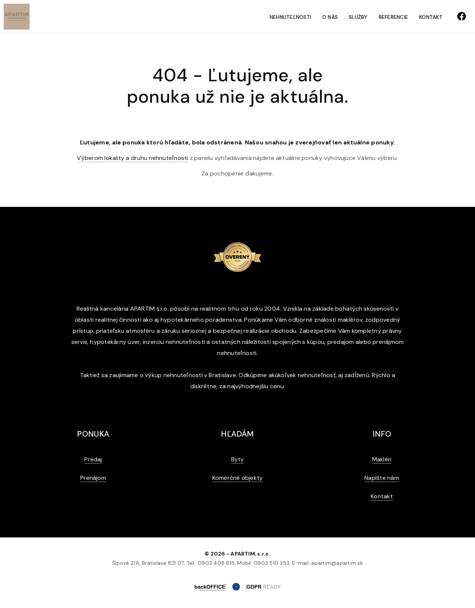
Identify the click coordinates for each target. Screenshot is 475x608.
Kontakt (430, 17)
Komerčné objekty (237, 478)
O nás (330, 17)
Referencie (393, 17)
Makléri (382, 459)
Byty (237, 459)
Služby (358, 17)
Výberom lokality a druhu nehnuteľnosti (132, 158)
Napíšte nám (381, 478)
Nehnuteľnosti (290, 17)
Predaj (93, 459)
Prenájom (93, 478)
